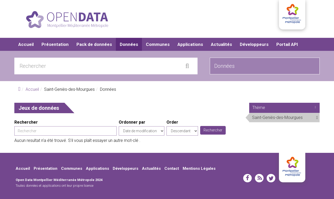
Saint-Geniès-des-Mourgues (285, 118)
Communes (158, 44)
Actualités (221, 44)
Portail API (287, 44)
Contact (171, 168)
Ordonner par (132, 122)
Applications (190, 44)
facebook (247, 178)
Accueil (26, 44)
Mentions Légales (199, 168)
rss (259, 178)
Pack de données (94, 44)
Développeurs (254, 44)
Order (172, 122)
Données (129, 44)
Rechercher (26, 122)
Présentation (55, 44)
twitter (271, 178)
